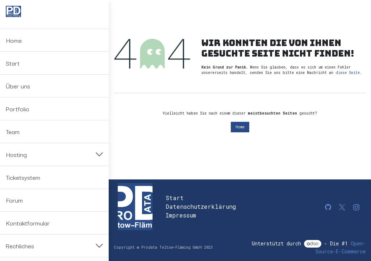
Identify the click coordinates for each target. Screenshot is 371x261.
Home (240, 127)
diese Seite (347, 72)
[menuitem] (54, 40)
